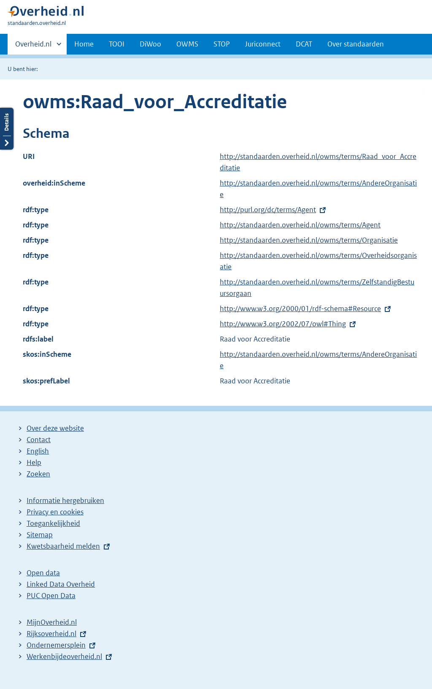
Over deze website (55, 428)
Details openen (7, 129)
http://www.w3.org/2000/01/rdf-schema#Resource (300, 308)
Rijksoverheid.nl (51, 633)
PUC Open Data (51, 595)
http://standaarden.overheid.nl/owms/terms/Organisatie (309, 240)
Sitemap (40, 534)
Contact (39, 439)
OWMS (187, 44)
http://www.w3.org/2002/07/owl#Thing (283, 323)
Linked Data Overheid (61, 584)
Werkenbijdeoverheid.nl (64, 656)
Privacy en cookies (55, 512)
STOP (221, 44)
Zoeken (38, 473)
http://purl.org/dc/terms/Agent (268, 209)
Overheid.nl (33, 46)
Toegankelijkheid (53, 523)
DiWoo (150, 44)
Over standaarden (355, 44)
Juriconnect (263, 44)
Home (84, 44)
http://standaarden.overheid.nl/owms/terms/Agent (300, 225)
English (38, 451)
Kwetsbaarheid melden (63, 546)
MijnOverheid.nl (52, 622)
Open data (43, 572)
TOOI (116, 44)
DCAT (304, 44)
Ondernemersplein (56, 645)
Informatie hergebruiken (65, 500)
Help (34, 462)
